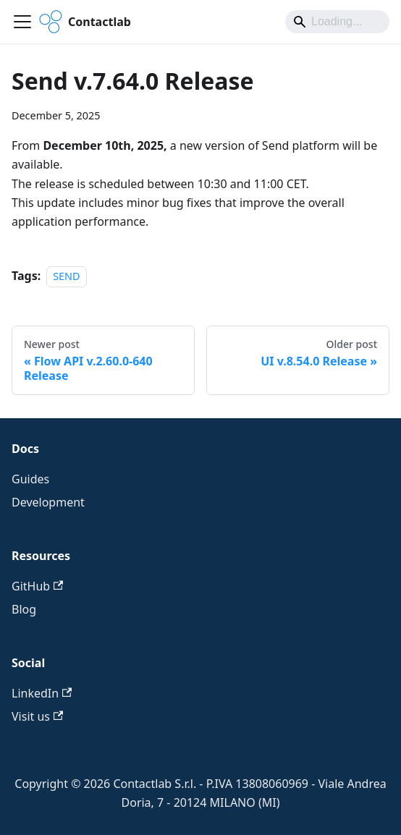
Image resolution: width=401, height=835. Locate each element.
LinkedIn (42, 693)
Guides (30, 479)
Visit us (37, 716)
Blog (24, 609)
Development (48, 502)
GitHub (37, 586)
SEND (66, 276)
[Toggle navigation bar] (22, 22)
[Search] (337, 21)
